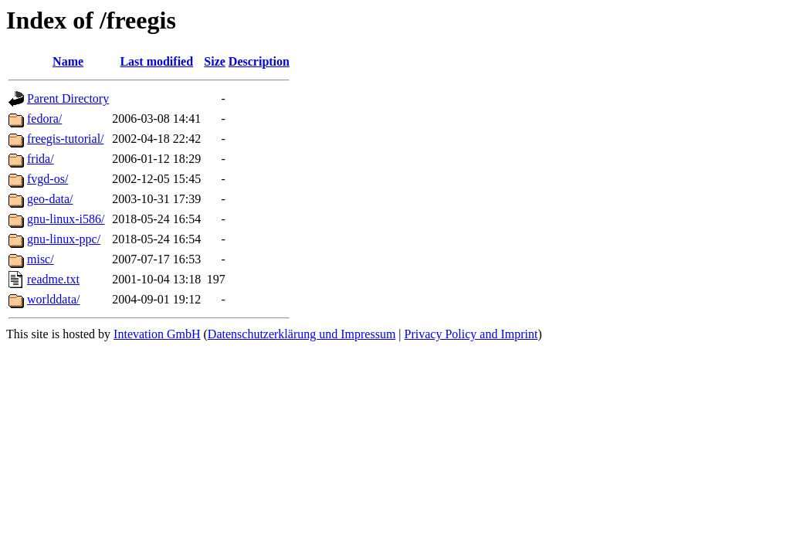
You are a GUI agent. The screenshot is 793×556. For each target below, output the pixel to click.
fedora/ (44, 118)
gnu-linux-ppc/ (63, 239)
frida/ (40, 158)
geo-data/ (50, 198)
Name (68, 61)
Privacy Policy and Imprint (471, 334)
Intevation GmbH (157, 334)
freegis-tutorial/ (65, 138)
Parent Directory (68, 98)
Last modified (156, 61)
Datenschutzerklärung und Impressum (301, 334)
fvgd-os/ (47, 178)
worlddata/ (53, 299)
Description (259, 61)
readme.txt (53, 279)
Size (214, 61)
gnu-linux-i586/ (65, 218)
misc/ (40, 259)
